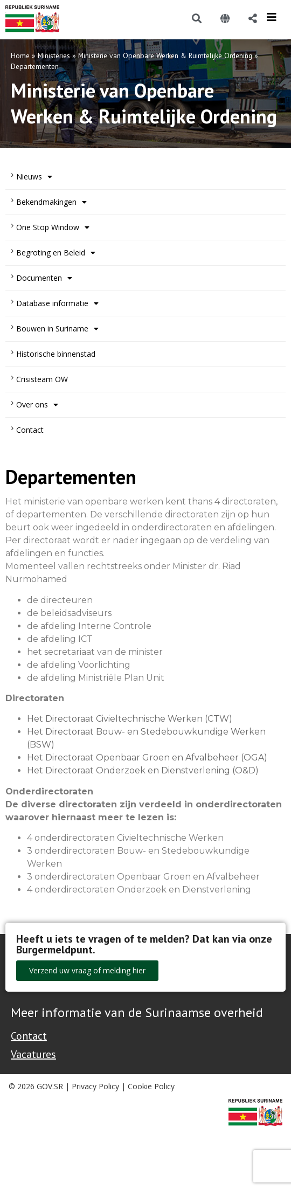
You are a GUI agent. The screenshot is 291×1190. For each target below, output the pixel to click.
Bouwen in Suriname (57, 329)
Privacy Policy (95, 1086)
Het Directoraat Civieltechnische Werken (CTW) (129, 719)
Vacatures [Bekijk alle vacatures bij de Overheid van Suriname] (33, 1054)
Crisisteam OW (42, 379)
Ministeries (54, 55)
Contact (30, 430)
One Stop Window (52, 227)
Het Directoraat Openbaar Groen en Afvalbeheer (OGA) (147, 757)
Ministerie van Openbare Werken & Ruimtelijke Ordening (165, 55)
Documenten (44, 278)
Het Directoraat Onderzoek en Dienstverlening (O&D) (143, 770)
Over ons (37, 405)
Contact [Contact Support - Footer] (29, 1036)
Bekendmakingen (51, 202)
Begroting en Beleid (55, 253)
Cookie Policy (151, 1086)
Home (20, 55)
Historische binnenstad (55, 354)
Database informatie (57, 303)
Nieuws (34, 177)
